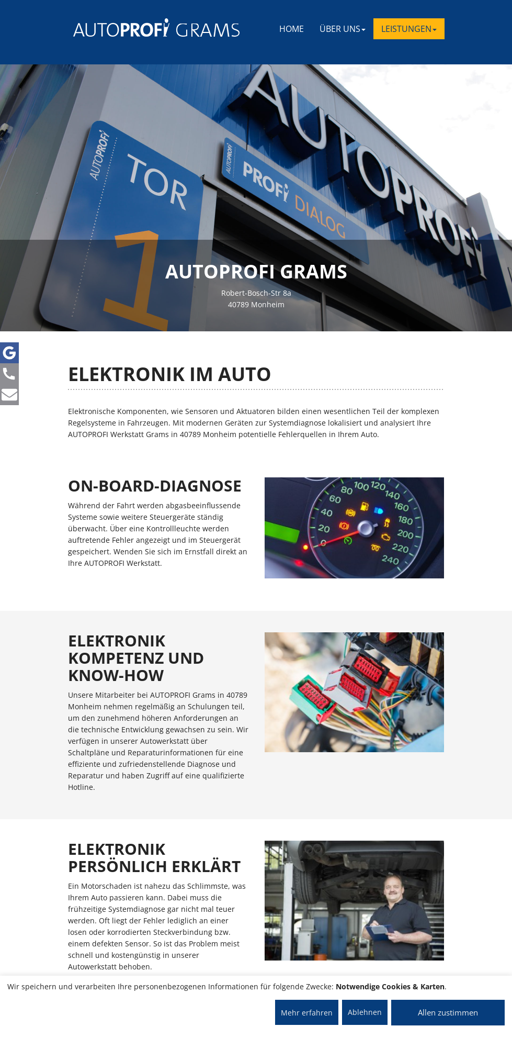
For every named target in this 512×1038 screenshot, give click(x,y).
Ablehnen (365, 1012)
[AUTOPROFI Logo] (114, 27)
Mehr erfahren (307, 1013)
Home (291, 29)
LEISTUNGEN (409, 29)
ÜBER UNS (343, 29)
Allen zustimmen (448, 1012)
